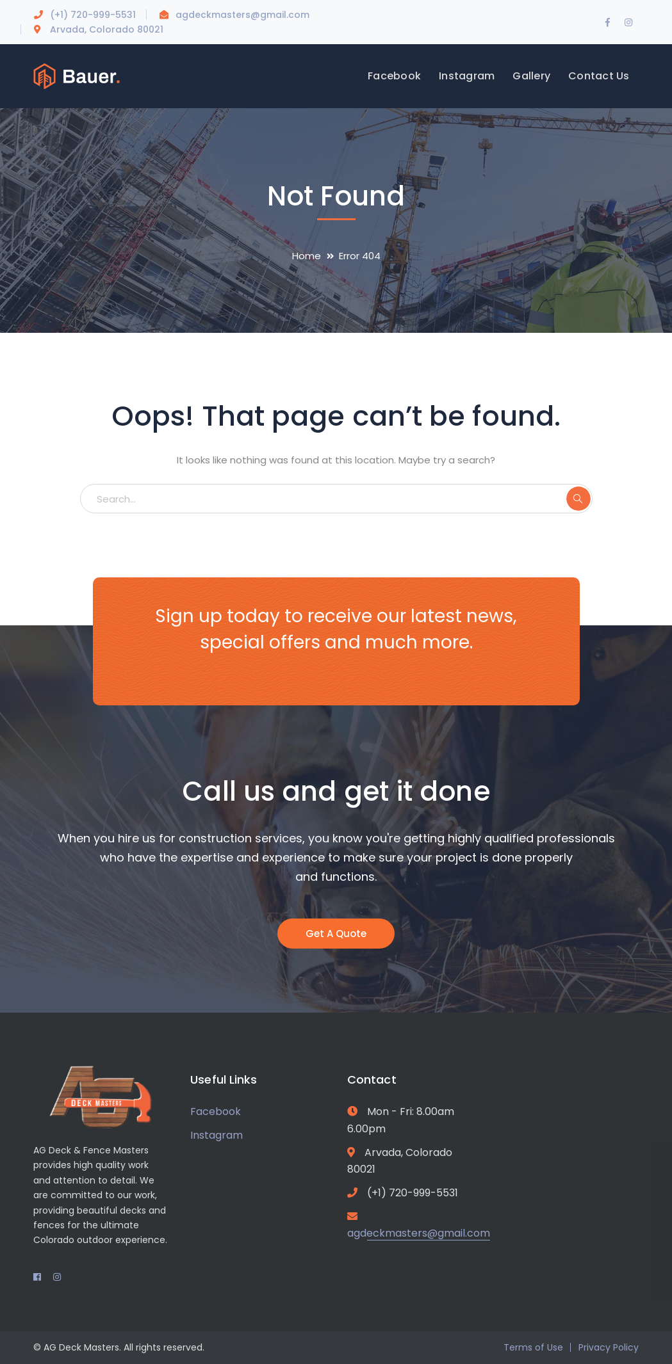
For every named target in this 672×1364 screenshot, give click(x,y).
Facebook (215, 1111)
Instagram (216, 1135)
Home (306, 255)
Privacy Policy (608, 1347)
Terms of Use (533, 1347)
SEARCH (578, 498)
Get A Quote (336, 933)
